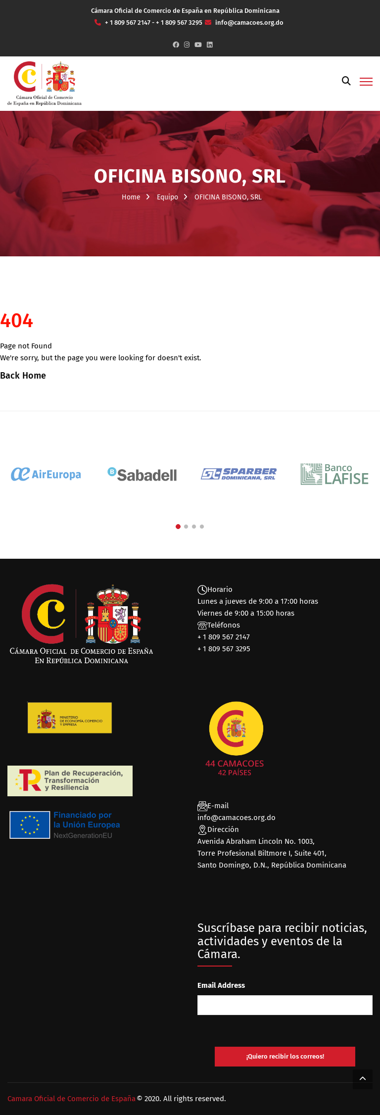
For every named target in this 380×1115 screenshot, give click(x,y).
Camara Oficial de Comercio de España (71, 1098)
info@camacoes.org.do (236, 817)
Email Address (221, 985)
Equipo (167, 197)
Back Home (23, 375)
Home (131, 197)
